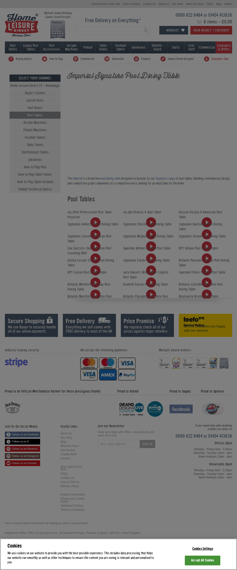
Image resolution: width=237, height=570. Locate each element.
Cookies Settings (202, 549)
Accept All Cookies (202, 560)
